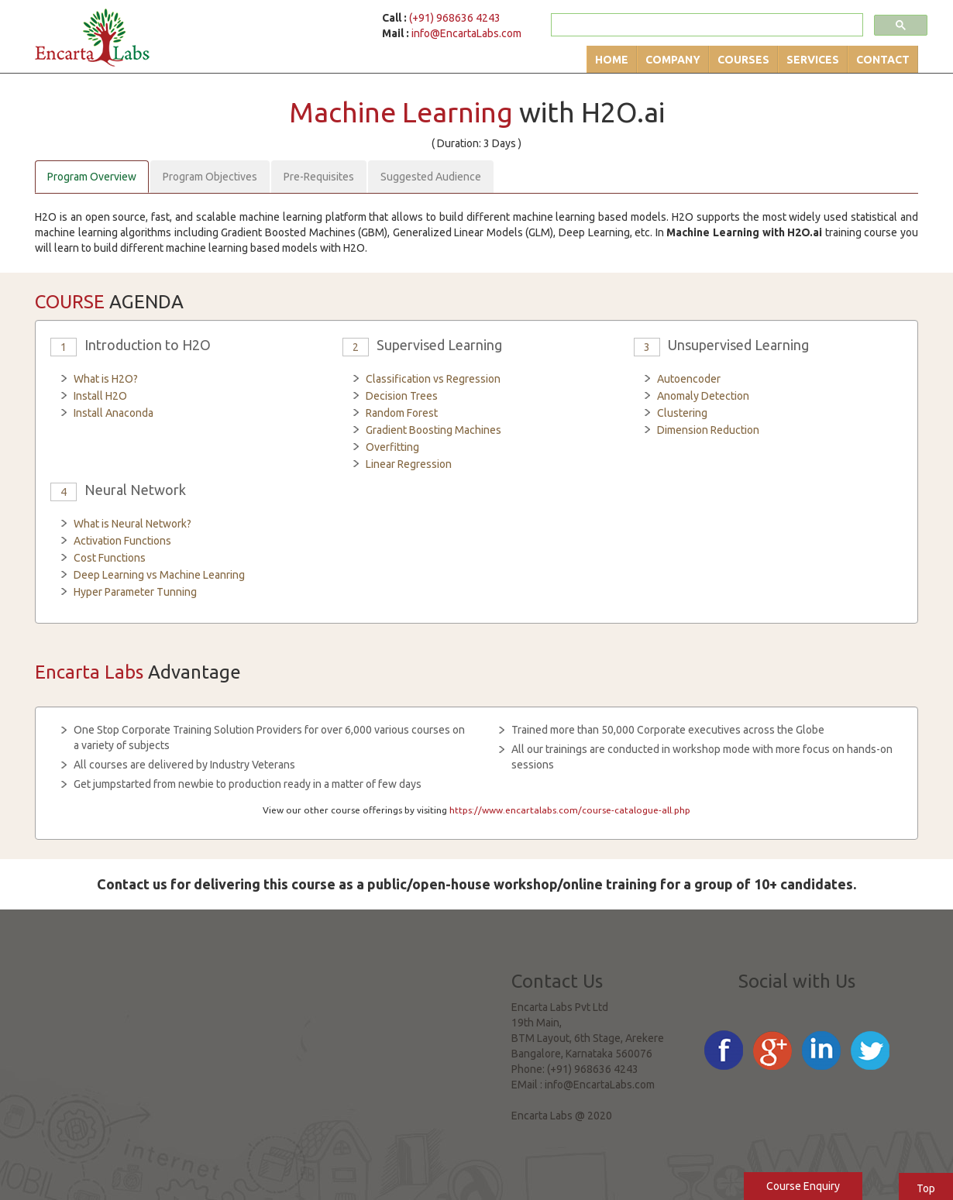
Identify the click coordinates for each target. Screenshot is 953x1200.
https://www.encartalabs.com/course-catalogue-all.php (569, 810)
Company (672, 59)
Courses (743, 59)
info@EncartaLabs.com (466, 33)
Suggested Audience (430, 176)
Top (926, 1188)
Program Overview (91, 176)
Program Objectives (210, 176)
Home (611, 59)
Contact (883, 59)
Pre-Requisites (319, 176)
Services (812, 59)
